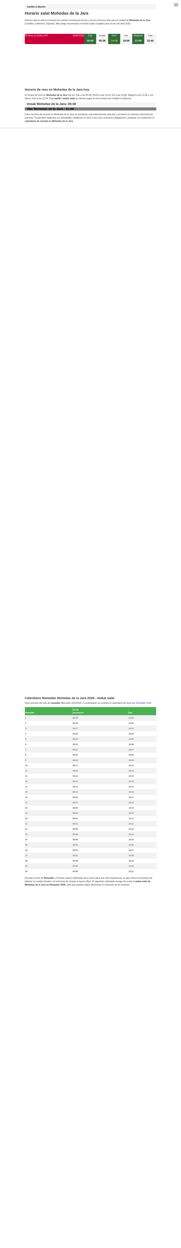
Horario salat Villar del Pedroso (46, 619)
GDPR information (34, 720)
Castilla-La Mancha (36, 7)
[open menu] (176, 5)
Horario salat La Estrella (43, 624)
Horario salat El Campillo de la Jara (49, 609)
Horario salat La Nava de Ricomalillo (49, 628)
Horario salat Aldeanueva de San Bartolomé (53, 600)
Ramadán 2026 (143, 397)
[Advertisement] (90, 68)
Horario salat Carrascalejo (44, 604)
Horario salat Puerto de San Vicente (49, 614)
